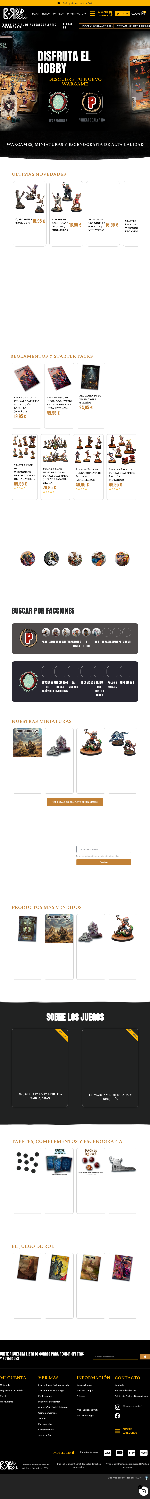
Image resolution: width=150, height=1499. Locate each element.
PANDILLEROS (49, 642)
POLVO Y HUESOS (112, 685)
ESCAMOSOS (88, 683)
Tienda (46, 13)
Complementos (46, 1427)
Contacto (119, 1382)
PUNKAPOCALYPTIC (91, 120)
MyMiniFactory (76, 13)
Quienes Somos (84, 1382)
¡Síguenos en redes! (132, 1404)
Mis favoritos (6, 1399)
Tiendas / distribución (125, 1388)
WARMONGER (58, 120)
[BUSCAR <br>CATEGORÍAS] (118, 1429)
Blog (35, 13)
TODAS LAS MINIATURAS (75, 573)
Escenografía (45, 1422)
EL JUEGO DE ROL (33, 1244)
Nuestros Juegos (84, 1388)
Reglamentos (45, 1394)
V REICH (86, 644)
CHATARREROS (70, 642)
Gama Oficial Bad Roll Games (53, 1405)
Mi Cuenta (5, 1382)
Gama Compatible (47, 1410)
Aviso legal (111, 1461)
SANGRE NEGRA (76, 644)
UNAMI (127, 642)
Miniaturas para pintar (49, 1399)
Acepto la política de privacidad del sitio (99, 856)
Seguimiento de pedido (11, 1388)
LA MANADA (73, 685)
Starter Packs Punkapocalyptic (53, 1382)
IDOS (96, 642)
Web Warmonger (85, 1413)
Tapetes (42, 1416)
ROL (122, 571)
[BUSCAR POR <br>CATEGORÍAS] (92, 14)
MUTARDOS (58, 642)
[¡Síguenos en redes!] (118, 1405)
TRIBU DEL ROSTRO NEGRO (99, 689)
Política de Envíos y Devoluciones (131, 1394)
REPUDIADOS (127, 683)
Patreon (58, 13)
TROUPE (116, 642)
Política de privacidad (129, 1461)
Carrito (3, 1394)
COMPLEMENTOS (101, 571)
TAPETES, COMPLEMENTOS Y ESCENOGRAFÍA (67, 1139)
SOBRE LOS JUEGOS (75, 1017)
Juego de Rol (44, 1433)
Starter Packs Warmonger (51, 1388)
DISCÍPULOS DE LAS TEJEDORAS (61, 687)
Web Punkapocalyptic (87, 1407)
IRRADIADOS (109, 642)
